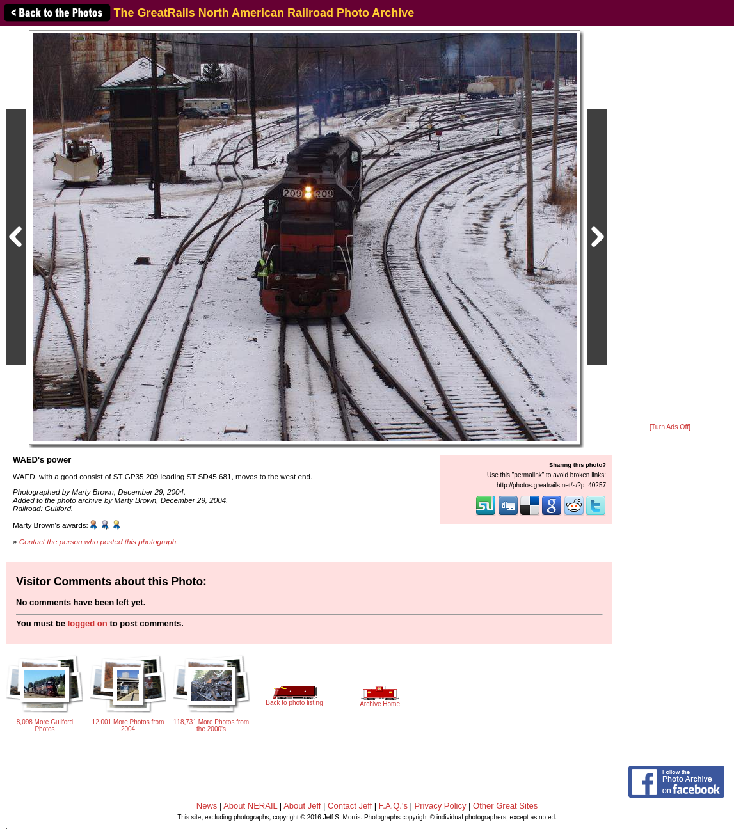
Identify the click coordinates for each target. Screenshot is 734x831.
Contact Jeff (350, 806)
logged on (88, 623)
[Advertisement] (670, 225)
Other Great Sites (505, 806)
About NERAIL (250, 806)
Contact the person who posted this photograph (98, 541)
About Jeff (302, 806)
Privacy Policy (441, 806)
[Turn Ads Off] (670, 427)
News (207, 806)
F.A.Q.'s (393, 806)
